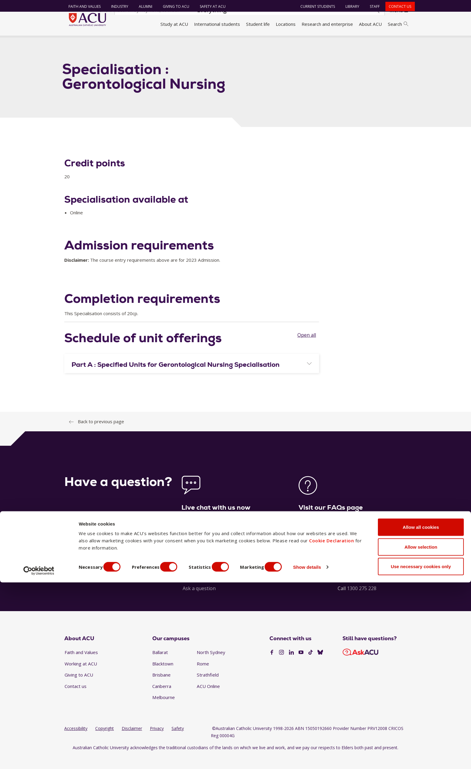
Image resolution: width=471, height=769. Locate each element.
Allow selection (420, 733)
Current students (315, 6)
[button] (191, 377)
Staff (372, 6)
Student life (258, 24)
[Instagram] (281, 665)
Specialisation (164, 43)
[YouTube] (301, 665)
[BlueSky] (320, 665)
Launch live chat (199, 558)
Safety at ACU (210, 6)
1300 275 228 (361, 601)
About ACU (370, 24)
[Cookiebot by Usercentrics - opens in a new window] (39, 757)
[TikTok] (310, 665)
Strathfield (208, 688)
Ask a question (199, 601)
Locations (286, 24)
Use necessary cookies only (421, 752)
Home (72, 43)
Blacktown (162, 676)
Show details (322, 753)
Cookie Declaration (331, 727)
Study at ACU (174, 24)
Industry (116, 6)
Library (350, 6)
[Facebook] (271, 665)
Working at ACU (81, 676)
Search (398, 24)
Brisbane (161, 688)
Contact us (397, 6)
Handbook (95, 43)
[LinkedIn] (291, 665)
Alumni (142, 6)
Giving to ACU (173, 6)
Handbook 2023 (127, 43)
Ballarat (160, 665)
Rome (203, 676)
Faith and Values (81, 6)
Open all (306, 347)
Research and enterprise (327, 24)
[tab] (191, 376)
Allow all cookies (421, 713)
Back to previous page (101, 434)
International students (217, 24)
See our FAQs (314, 558)
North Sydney (211, 665)
